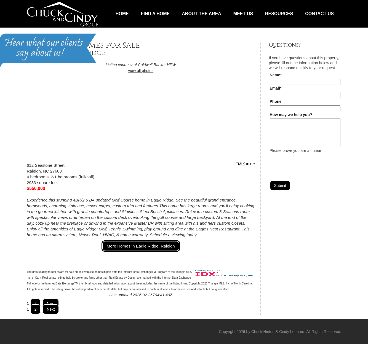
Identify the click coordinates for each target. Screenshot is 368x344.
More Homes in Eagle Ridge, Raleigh (141, 246)
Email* (276, 88)
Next (51, 303)
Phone (276, 101)
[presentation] (312, 163)
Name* (276, 75)
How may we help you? (291, 114)
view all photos (140, 70)
